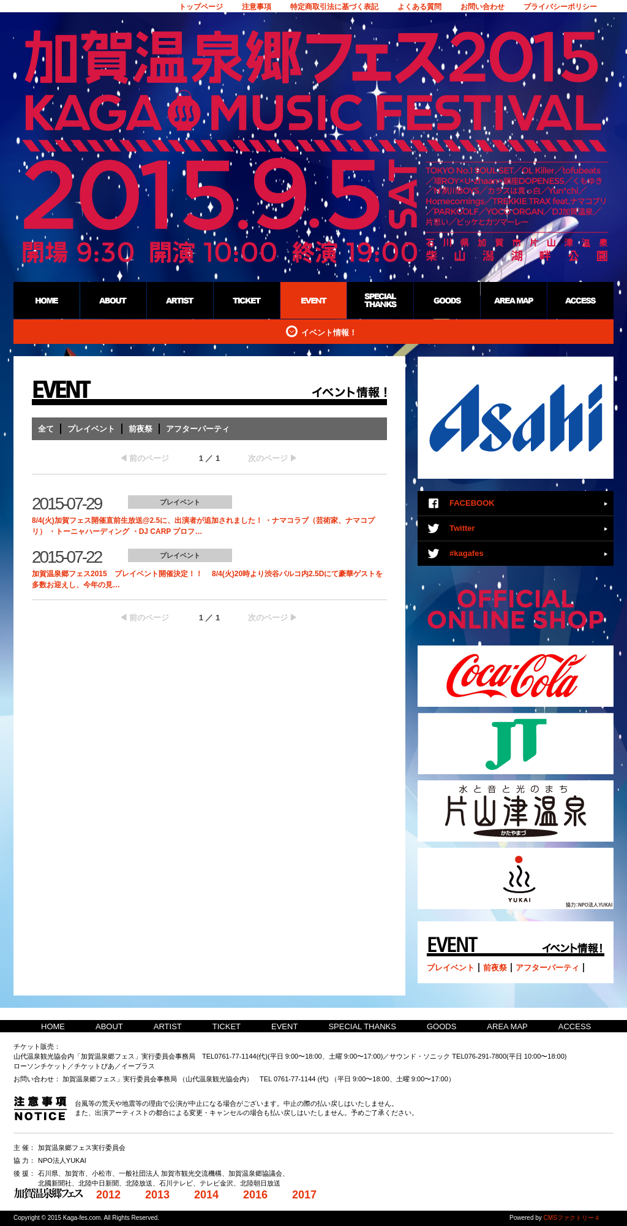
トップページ (201, 6)
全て (46, 428)
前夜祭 (140, 428)
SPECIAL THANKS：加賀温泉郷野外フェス (380, 300)
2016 (255, 1195)
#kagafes (466, 553)
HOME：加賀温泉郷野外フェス (46, 300)
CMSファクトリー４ (572, 1217)
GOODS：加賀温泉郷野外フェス (446, 300)
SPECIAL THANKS (362, 1026)
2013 (157, 1195)
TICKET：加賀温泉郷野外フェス (246, 300)
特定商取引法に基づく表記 (334, 6)
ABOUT (109, 1026)
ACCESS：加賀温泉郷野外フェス (580, 300)
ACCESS (574, 1026)
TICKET (226, 1026)
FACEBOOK (472, 503)
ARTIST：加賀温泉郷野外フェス (179, 300)
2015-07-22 (66, 556)
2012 (108, 1195)
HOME (53, 1026)
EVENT (284, 1026)
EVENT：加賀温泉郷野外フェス (313, 300)
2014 (206, 1195)
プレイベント (91, 428)
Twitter (462, 528)
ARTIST (168, 1026)
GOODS (441, 1026)
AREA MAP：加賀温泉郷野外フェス (513, 300)
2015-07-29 (66, 503)
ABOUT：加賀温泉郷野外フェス (113, 300)
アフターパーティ (198, 428)
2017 (304, 1195)
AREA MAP (507, 1026)
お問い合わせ (482, 6)
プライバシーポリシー (560, 6)
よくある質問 (419, 6)
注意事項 (256, 6)
